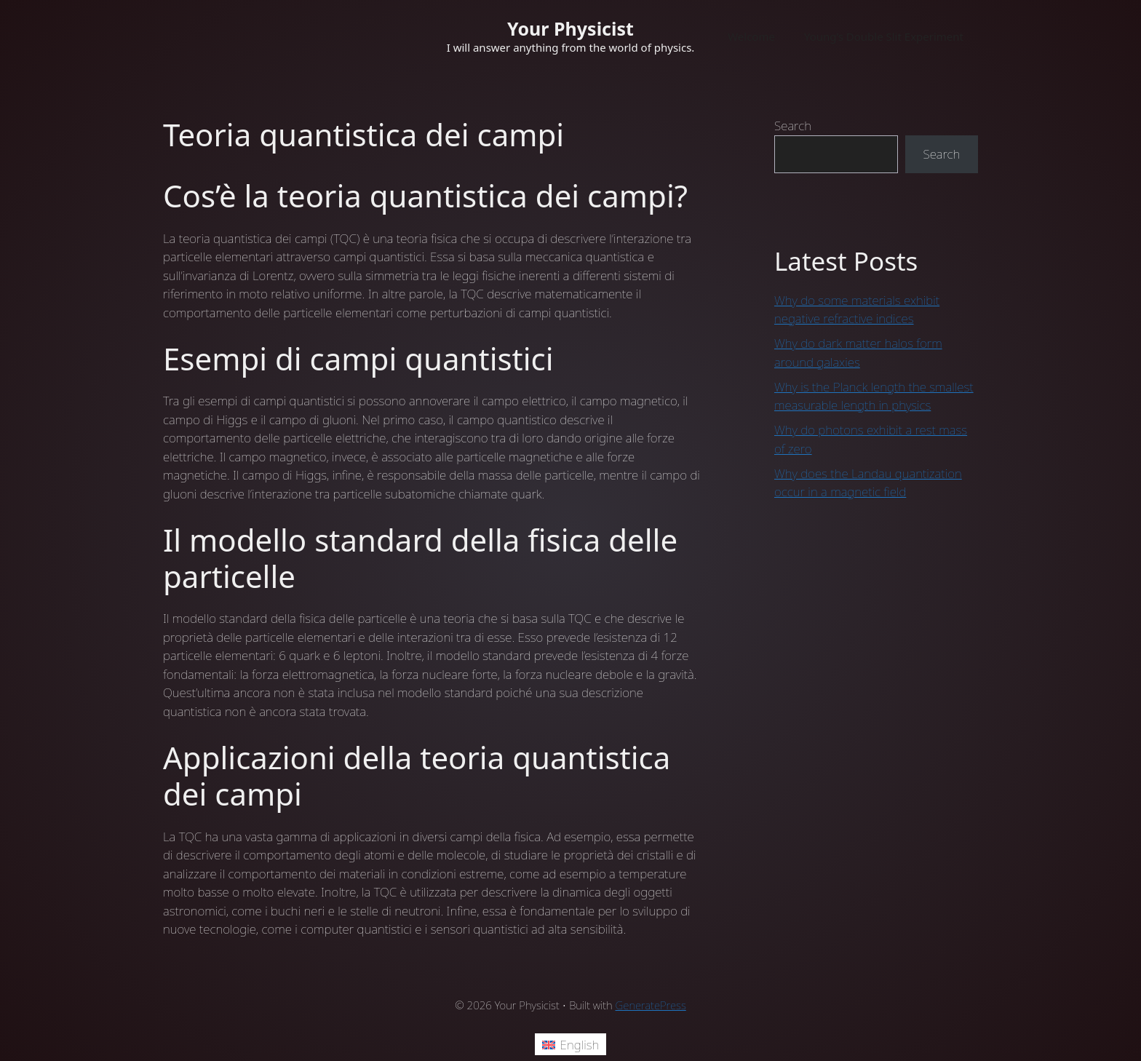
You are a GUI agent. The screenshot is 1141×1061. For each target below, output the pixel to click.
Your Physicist (570, 28)
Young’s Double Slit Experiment (883, 36)
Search (792, 125)
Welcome (751, 36)
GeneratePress (651, 1005)
